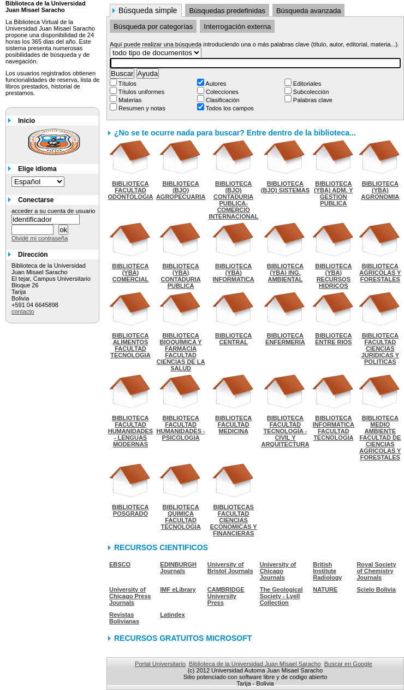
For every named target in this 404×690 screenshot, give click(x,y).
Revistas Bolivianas (124, 617)
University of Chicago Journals (278, 571)
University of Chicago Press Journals (130, 596)
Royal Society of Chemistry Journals (376, 571)
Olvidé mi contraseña (39, 238)
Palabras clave (312, 100)
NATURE (325, 589)
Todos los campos (229, 108)
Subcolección (310, 92)
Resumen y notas (141, 108)
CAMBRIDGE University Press (226, 596)
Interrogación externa (237, 26)
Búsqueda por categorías (153, 26)
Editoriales (306, 83)
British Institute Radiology (327, 571)
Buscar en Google (348, 663)
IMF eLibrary (177, 589)
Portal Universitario (160, 663)
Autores (215, 83)
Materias (129, 100)
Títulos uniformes (140, 92)
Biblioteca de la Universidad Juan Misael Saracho (255, 663)
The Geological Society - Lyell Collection (281, 596)
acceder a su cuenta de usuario (53, 211)
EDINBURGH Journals (178, 567)
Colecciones (221, 92)
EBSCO (119, 564)
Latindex (172, 614)
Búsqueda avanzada (308, 11)
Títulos (126, 83)
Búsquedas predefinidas (227, 11)
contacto (22, 311)
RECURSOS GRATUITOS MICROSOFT (183, 638)
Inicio (26, 121)
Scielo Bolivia (376, 589)
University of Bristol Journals (230, 567)
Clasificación (222, 100)
